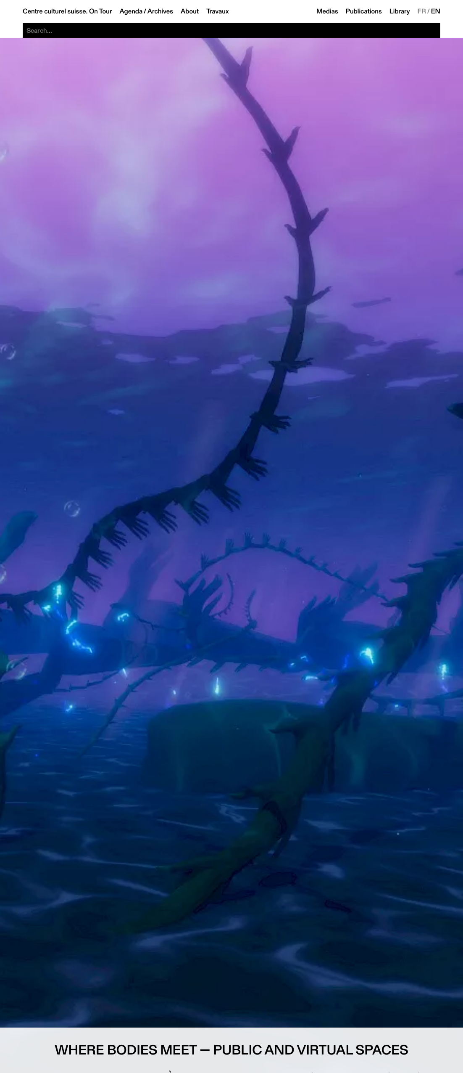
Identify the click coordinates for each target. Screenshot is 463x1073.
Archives (160, 11)
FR (422, 11)
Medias (327, 11)
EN (435, 11)
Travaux (217, 11)
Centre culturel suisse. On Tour (67, 11)
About (190, 11)
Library (399, 11)
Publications (364, 11)
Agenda (130, 11)
